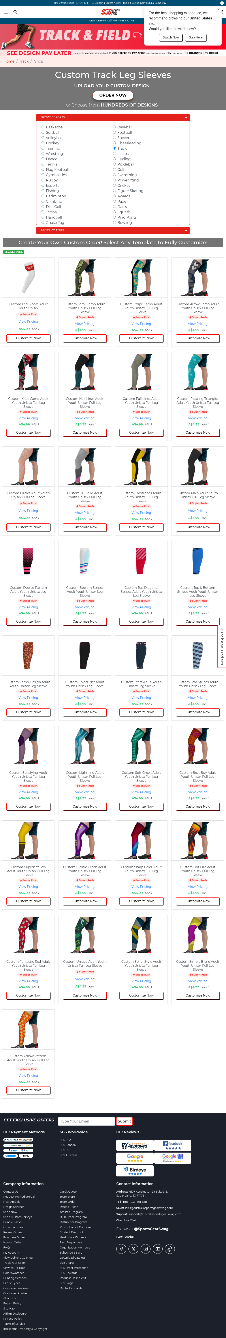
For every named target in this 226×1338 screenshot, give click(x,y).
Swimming (127, 175)
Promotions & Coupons (75, 1227)
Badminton (56, 196)
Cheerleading (129, 143)
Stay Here (195, 37)
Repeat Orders (13, 1232)
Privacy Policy (12, 1318)
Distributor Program (73, 1222)
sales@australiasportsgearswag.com (148, 1208)
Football (124, 132)
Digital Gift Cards (71, 1288)
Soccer (123, 138)
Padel (122, 201)
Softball (52, 132)
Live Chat (130, 1220)
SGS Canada (68, 1145)
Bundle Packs (12, 1222)
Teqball (52, 212)
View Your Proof (14, 1267)
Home (9, 61)
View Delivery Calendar (18, 1257)
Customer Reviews (15, 1288)
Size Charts (67, 1262)
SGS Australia (68, 1155)
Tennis (51, 164)
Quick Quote (68, 1191)
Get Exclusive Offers (28, 1120)
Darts (122, 207)
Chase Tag (55, 223)
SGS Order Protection (74, 1267)
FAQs (7, 1247)
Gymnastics (56, 175)
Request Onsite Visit (73, 1278)
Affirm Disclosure (14, 1313)
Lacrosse (125, 154)
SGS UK (65, 1150)
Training (53, 148)
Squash (124, 212)
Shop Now (10, 1212)
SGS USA (65, 1140)
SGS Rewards (68, 1273)
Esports (52, 185)
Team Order (67, 1201)
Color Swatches (13, 1273)
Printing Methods (14, 1278)
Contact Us (10, 1191)
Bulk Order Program (73, 1217)
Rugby (52, 180)
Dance (51, 159)
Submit (124, 1121)
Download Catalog (72, 1257)
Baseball (124, 127)
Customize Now (28, 338)
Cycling (124, 159)
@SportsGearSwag (151, 1229)
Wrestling (54, 154)
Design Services (13, 1206)
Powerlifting (128, 180)
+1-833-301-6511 (127, 20)
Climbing (54, 201)
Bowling (124, 223)
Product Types (52, 230)
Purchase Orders (222, 646)
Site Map (9, 1308)
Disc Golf (53, 207)
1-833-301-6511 (138, 1201)
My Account (11, 1252)
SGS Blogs (66, 1283)
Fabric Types (11, 1283)
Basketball (55, 127)
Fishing (52, 191)
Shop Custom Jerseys (17, 1217)
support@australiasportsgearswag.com (155, 1214)
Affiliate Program (71, 1212)
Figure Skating (130, 191)
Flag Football (57, 170)
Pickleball (125, 164)
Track (24, 61)
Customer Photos (15, 1293)
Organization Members (75, 1247)
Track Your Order (14, 1262)
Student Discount (71, 1232)
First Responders (71, 1242)
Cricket (123, 185)
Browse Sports (53, 117)
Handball (54, 217)
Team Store (67, 1196)
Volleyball (54, 138)
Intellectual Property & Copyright (25, 1328)
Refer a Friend (69, 1206)
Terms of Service (14, 1323)
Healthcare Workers (73, 1237)
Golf (120, 170)
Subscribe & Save (71, 1252)
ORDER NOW (113, 95)
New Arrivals (11, 1201)
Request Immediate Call (19, 1196)
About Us (9, 1298)
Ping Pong (126, 217)
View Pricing (28, 322)
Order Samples (13, 1227)
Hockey (52, 143)
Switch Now (171, 37)
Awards (123, 196)
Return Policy (12, 1303)
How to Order (12, 1242)
